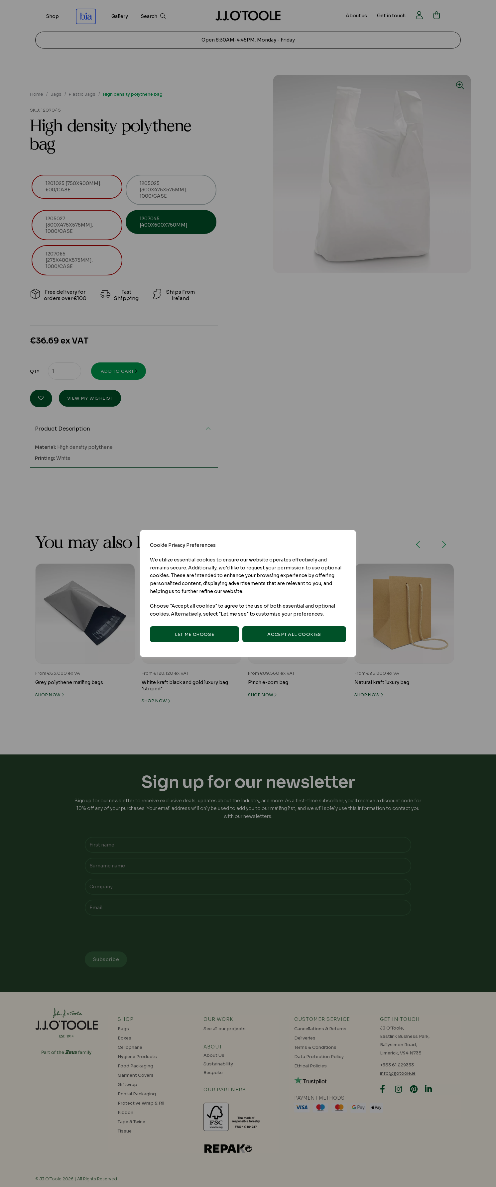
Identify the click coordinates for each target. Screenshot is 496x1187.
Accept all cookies (294, 634)
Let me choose (194, 634)
